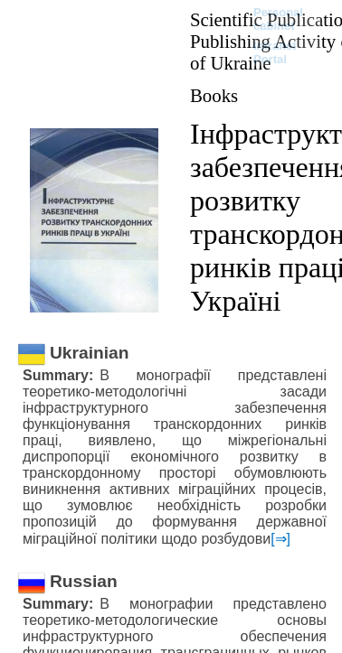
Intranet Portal (275, 52)
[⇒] (280, 538)
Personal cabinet (278, 19)
